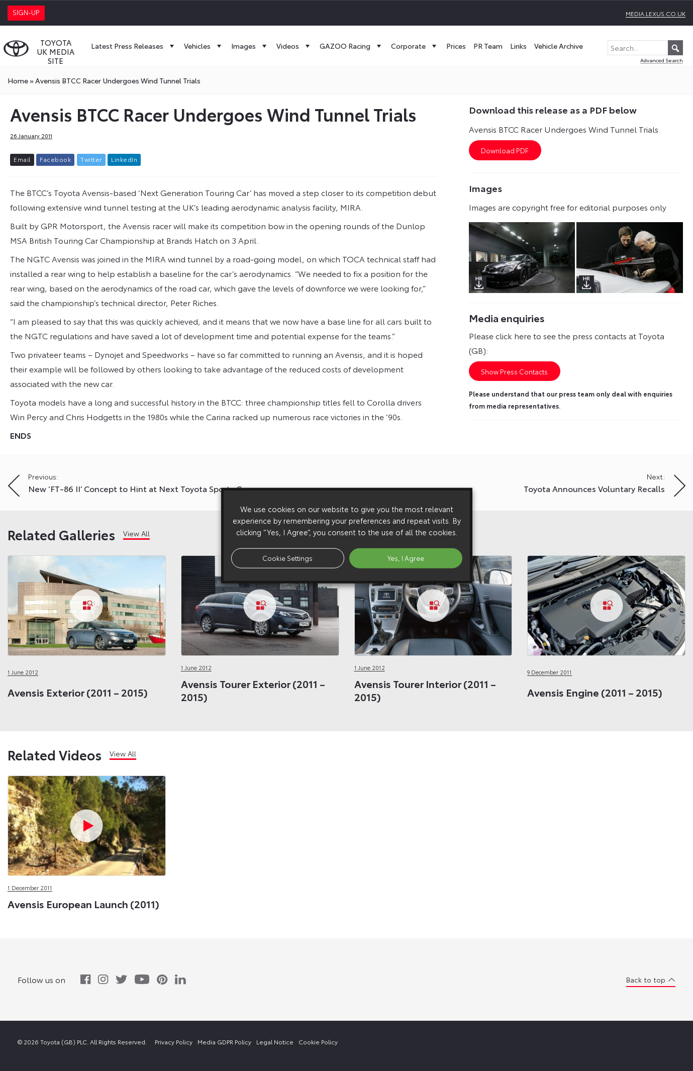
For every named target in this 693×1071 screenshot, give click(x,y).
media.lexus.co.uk (655, 13)
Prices (456, 46)
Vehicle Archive (558, 46)
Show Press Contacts (514, 371)
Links (518, 46)
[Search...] (645, 47)
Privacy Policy (173, 1041)
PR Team (488, 46)
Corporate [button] (415, 46)
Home (18, 80)
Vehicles (204, 46)
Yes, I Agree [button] (405, 557)
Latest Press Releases (133, 46)
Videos (294, 46)
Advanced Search (661, 60)
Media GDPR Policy (224, 1041)
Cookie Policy (318, 1041)
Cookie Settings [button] (287, 557)
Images (250, 46)
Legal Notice (274, 1041)
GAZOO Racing (351, 46)
